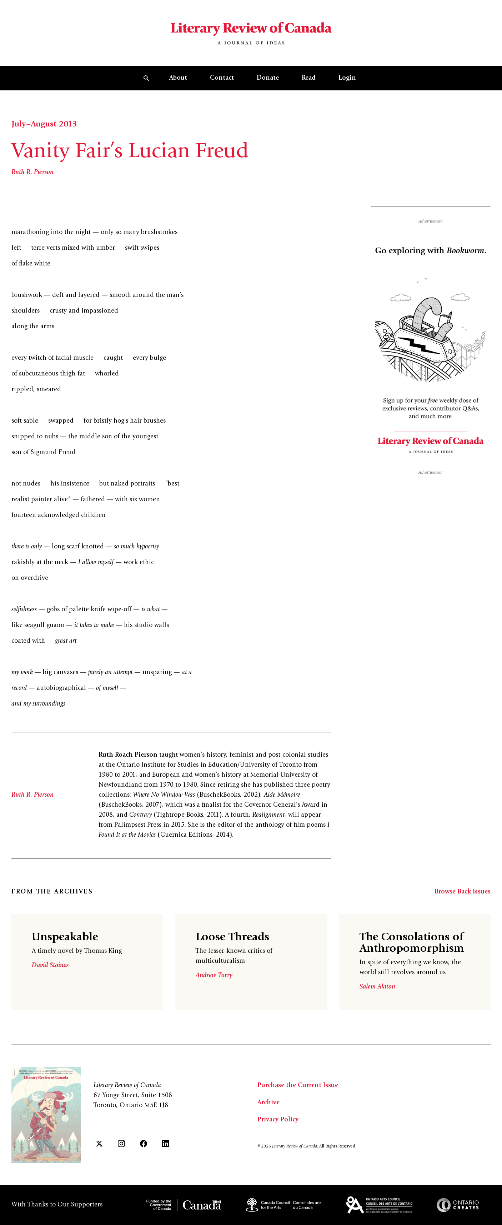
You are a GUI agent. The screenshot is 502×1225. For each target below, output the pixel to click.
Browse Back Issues (463, 892)
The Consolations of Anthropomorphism (412, 943)
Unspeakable (65, 937)
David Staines (50, 965)
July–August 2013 (44, 124)
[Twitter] (99, 1143)
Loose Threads (232, 937)
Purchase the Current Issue (297, 1085)
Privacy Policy (277, 1120)
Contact (222, 78)
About (178, 78)
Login (347, 78)
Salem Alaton (377, 987)
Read (309, 78)
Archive (268, 1103)
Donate (268, 78)
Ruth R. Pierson (32, 172)
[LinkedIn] (165, 1143)
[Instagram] (121, 1143)
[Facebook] (143, 1143)
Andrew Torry (214, 975)
